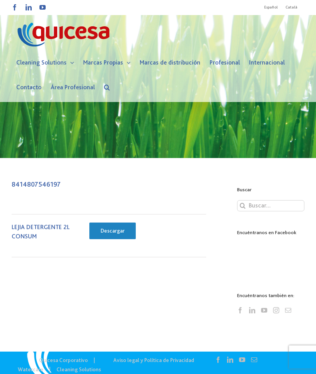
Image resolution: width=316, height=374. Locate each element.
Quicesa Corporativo (63, 360)
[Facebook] (240, 310)
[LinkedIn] (252, 310)
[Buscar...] (270, 205)
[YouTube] (264, 310)
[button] (106, 87)
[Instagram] (276, 310)
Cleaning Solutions (78, 369)
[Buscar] (242, 205)
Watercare (30, 369)
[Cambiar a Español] (271, 7)
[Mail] (288, 310)
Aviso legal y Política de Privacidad (153, 360)
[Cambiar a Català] (291, 7)
